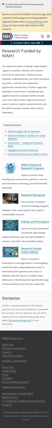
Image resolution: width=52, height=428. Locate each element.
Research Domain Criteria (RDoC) (31, 250)
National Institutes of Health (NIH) (17, 393)
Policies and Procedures (35, 221)
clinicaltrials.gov (35, 21)
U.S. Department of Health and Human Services (23, 401)
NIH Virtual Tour (10, 397)
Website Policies (9, 371)
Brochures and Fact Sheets (14, 348)
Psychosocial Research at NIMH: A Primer (28, 154)
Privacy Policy (8, 367)
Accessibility (7, 378)
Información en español (12, 355)
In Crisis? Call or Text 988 (26, 42)
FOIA (5, 374)
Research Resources (33, 195)
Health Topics (8, 344)
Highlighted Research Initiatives (23, 150)
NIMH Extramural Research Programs (32, 166)
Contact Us (7, 352)
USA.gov (6, 404)
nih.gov (5, 25)
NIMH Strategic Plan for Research (24, 131)
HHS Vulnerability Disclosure (15, 382)
